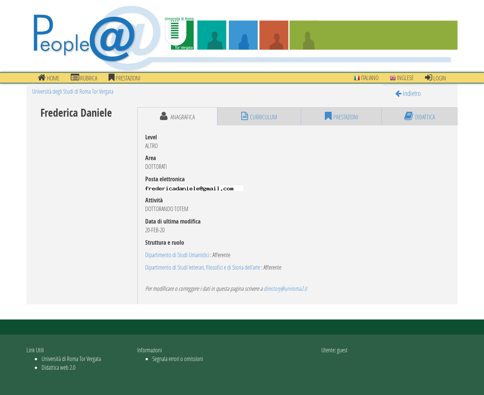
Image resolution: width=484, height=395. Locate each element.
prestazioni (124, 78)
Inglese (402, 78)
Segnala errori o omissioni (177, 359)
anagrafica (177, 116)
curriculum (259, 116)
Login (435, 78)
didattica (419, 116)
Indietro (408, 93)
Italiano (366, 78)
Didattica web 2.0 (58, 367)
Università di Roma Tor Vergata (71, 359)
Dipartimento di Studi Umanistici (177, 255)
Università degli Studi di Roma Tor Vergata (72, 91)
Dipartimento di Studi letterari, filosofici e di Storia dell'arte (202, 267)
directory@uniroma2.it (285, 288)
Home (48, 78)
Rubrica (84, 78)
